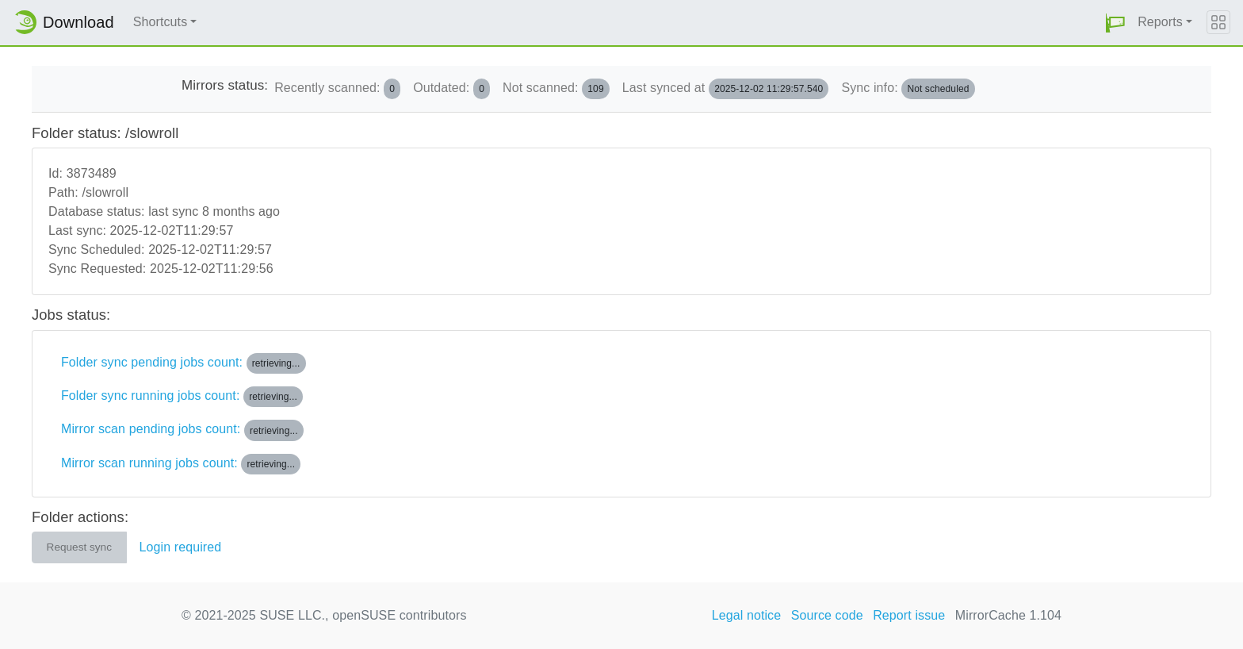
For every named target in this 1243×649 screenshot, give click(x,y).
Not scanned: (556, 89)
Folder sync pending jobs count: (183, 363)
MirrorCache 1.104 (1008, 615)
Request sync (79, 547)
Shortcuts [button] (160, 22)
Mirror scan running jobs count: (180, 464)
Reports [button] (1160, 22)
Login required (181, 547)
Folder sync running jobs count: (182, 396)
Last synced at (725, 89)
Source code (827, 615)
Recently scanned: (337, 89)
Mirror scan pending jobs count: (182, 430)
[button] (1115, 22)
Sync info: (907, 89)
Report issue (909, 615)
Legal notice (747, 615)
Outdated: (451, 89)
